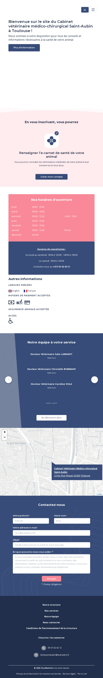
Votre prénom (21, 515)
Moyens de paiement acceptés (29, 295)
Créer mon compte (52, 177)
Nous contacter (51, 622)
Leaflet (99, 494)
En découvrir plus (52, 417)
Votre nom (60, 515)
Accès (12, 315)
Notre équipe (51, 616)
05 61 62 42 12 (51, 647)
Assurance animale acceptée (28, 309)
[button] (8, 379)
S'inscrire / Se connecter (51, 637)
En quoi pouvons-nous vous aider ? (33, 552)
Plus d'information (24, 47)
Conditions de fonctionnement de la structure (51, 628)
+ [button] (5, 432)
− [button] (5, 437)
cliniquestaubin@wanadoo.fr (51, 654)
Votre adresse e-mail (25, 527)
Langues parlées (20, 285)
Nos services (51, 610)
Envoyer (51, 578)
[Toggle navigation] (93, 9)
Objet (16, 540)
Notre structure (51, 604)
